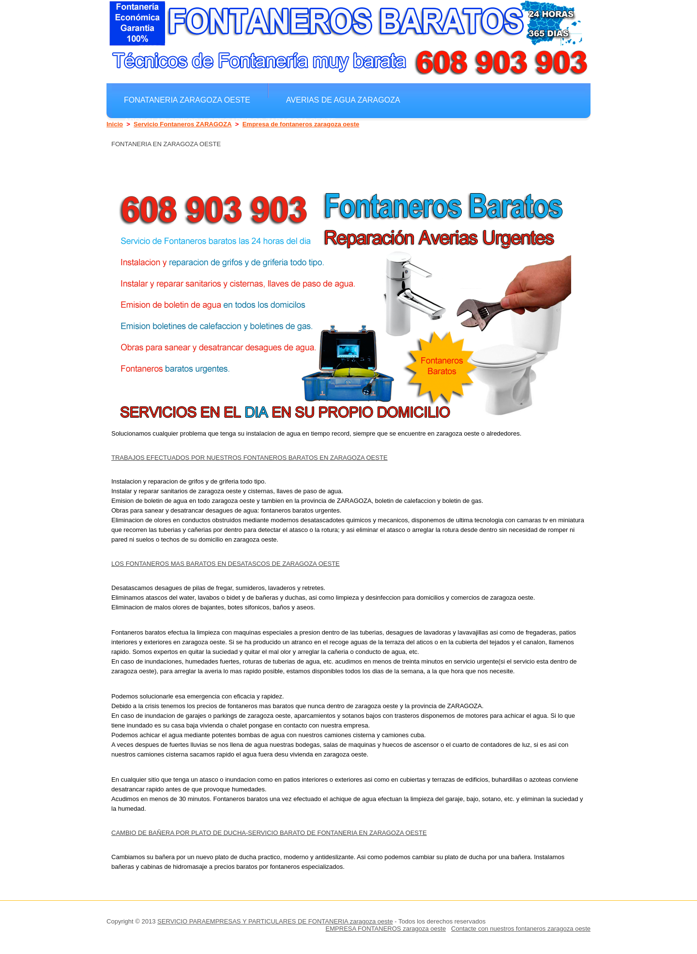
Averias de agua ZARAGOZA (343, 99)
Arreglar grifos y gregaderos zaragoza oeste (230, 121)
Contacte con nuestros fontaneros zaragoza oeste (521, 928)
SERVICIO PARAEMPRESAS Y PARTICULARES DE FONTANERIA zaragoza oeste (275, 921)
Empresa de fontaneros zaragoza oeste (301, 124)
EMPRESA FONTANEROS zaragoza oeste (386, 928)
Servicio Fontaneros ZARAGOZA (183, 124)
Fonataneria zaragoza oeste (187, 99)
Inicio (114, 124)
